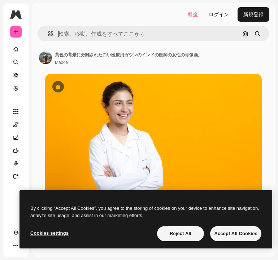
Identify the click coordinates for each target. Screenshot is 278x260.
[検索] (16, 62)
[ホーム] (16, 49)
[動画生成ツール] (16, 150)
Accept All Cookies (235, 233)
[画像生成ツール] (16, 137)
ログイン (219, 14)
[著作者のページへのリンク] (45, 57)
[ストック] (16, 75)
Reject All (180, 233)
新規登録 (253, 14)
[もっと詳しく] (16, 88)
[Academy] (16, 232)
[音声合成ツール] (16, 163)
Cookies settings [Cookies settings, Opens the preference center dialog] (49, 233)
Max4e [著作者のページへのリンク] (61, 62)
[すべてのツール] (16, 111)
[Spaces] (16, 124)
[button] (48, 33)
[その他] (16, 245)
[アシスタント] (16, 176)
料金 (193, 14)
